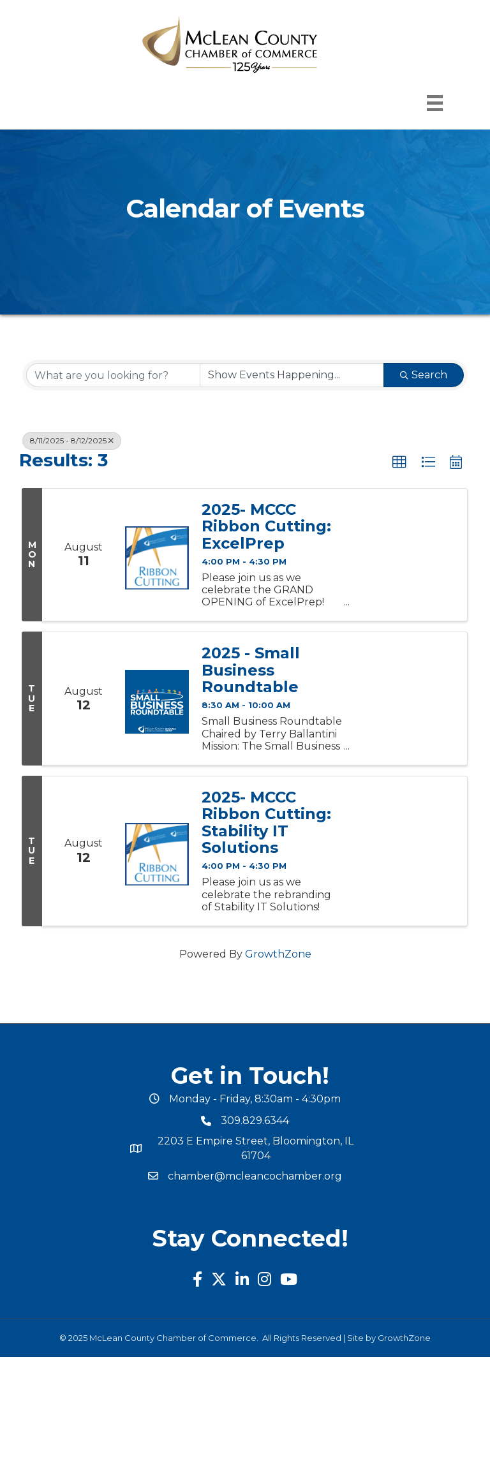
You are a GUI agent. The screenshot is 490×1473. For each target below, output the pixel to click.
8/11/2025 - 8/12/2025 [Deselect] (72, 440)
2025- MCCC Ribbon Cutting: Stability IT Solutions (266, 823)
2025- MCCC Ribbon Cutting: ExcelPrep (266, 526)
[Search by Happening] (292, 375)
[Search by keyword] (113, 375)
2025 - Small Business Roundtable (251, 670)
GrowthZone (278, 954)
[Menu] (435, 103)
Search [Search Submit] (423, 375)
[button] (399, 462)
